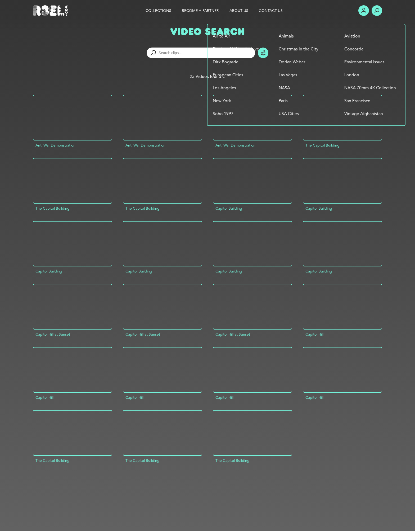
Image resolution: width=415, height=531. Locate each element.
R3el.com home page (51, 10)
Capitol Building (228, 208)
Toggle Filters (263, 53)
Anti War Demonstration (55, 145)
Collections (158, 10)
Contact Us (271, 10)
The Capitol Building (322, 145)
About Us (238, 10)
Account (363, 10)
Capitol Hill (314, 334)
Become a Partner (200, 10)
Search (377, 10)
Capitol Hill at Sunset (52, 334)
